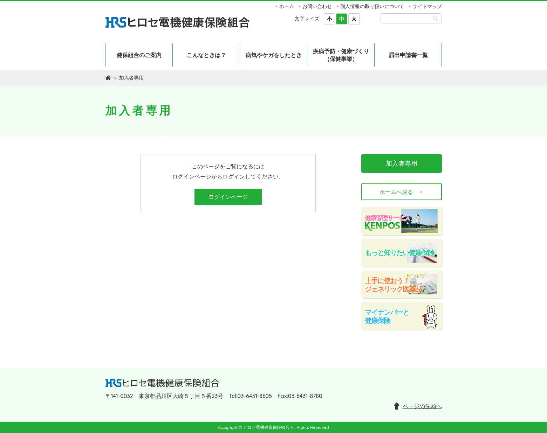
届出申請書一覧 (408, 54)
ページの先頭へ (422, 406)
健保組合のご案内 (139, 54)
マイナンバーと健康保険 (387, 316)
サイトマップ (427, 6)
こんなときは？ (206, 54)
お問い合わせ (317, 6)
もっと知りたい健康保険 (399, 252)
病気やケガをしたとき (274, 54)
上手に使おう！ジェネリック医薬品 (393, 284)
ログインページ (228, 196)
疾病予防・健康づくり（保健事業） (341, 55)
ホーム (286, 6)
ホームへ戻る (402, 191)
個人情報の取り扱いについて (372, 6)
